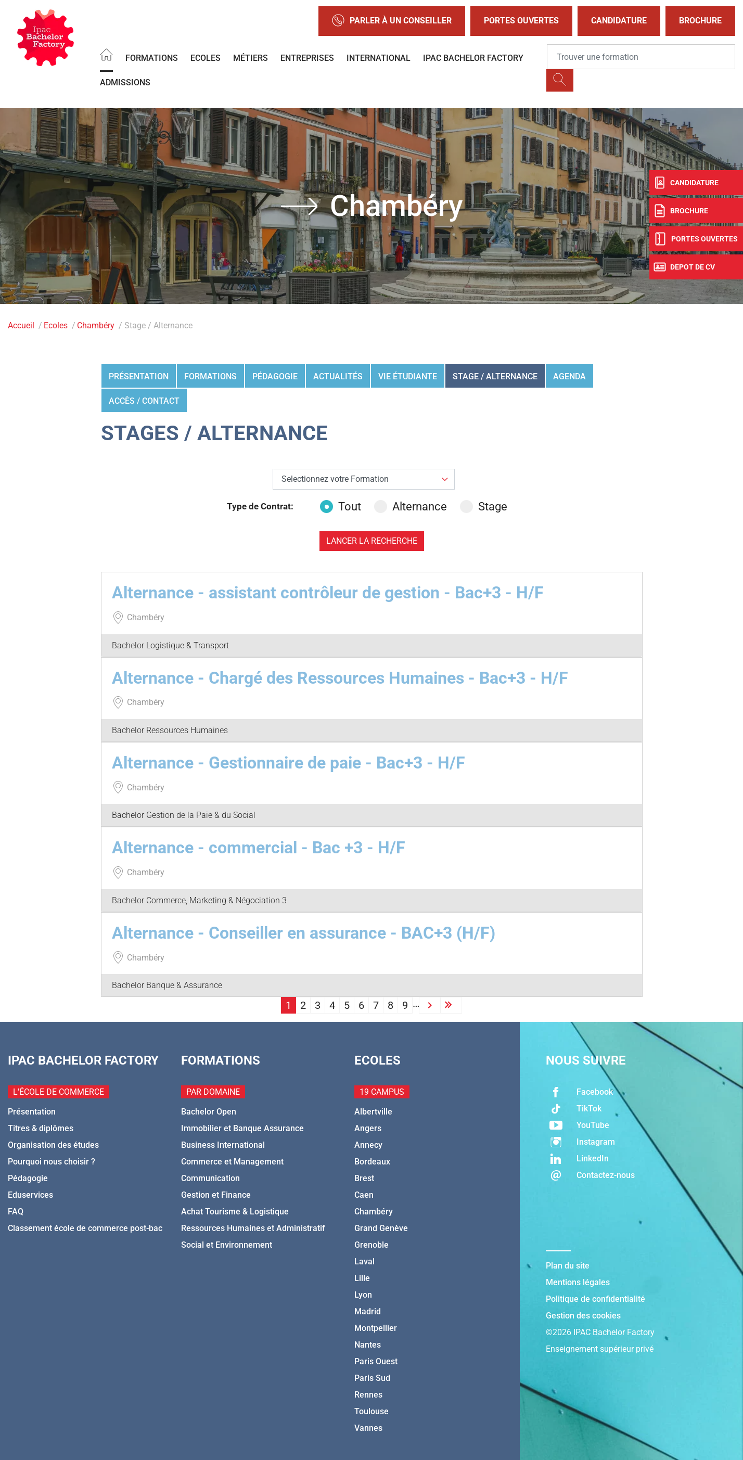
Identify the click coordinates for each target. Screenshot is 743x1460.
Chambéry (95, 325)
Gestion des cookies (583, 1316)
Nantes (367, 1345)
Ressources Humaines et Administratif (253, 1228)
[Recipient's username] (641, 56)
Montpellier (375, 1328)
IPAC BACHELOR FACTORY (473, 58)
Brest (364, 1178)
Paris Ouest (376, 1361)
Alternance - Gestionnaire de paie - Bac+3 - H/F (288, 763)
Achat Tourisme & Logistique (235, 1211)
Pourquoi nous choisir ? (51, 1162)
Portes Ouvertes (521, 20)
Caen (364, 1195)
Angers (367, 1128)
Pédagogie (275, 376)
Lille (362, 1278)
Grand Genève (381, 1228)
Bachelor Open (208, 1112)
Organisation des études (53, 1145)
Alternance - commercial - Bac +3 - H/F (258, 847)
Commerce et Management (232, 1162)
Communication (210, 1178)
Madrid (367, 1311)
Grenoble (371, 1245)
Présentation (139, 376)
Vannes (368, 1428)
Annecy (368, 1145)
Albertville (373, 1112)
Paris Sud (372, 1378)
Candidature (619, 20)
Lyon (363, 1295)
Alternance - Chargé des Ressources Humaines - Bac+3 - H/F (340, 678)
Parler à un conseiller (392, 21)
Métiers (250, 58)
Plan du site (568, 1266)
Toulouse (371, 1411)
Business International (223, 1145)
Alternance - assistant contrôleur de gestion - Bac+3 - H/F (328, 593)
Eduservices (30, 1195)
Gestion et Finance (216, 1195)
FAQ (15, 1211)
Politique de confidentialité (595, 1299)
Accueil (21, 325)
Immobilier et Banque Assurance (242, 1128)
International (379, 58)
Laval (364, 1261)
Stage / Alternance (495, 376)
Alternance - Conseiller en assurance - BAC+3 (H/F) (303, 933)
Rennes (368, 1395)
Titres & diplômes (40, 1128)
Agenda (569, 376)
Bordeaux (372, 1162)
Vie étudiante (407, 376)
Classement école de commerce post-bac (85, 1228)
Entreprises (307, 58)
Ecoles (205, 58)
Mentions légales (578, 1282)
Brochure (700, 20)
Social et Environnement (226, 1245)
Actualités (338, 376)
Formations (151, 58)
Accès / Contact (144, 401)
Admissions (125, 82)
